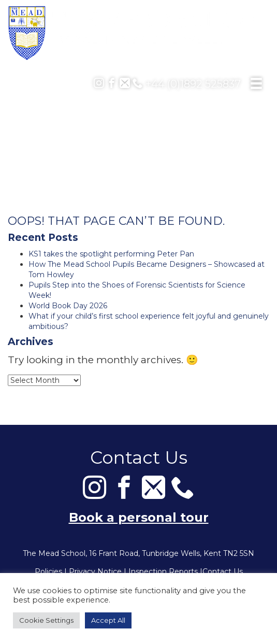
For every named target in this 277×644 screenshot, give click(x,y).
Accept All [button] (108, 620)
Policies (48, 571)
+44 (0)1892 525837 (187, 84)
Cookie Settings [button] (46, 620)
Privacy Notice (95, 571)
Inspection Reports (163, 571)
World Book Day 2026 (67, 305)
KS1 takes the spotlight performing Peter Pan (111, 254)
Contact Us (222, 571)
